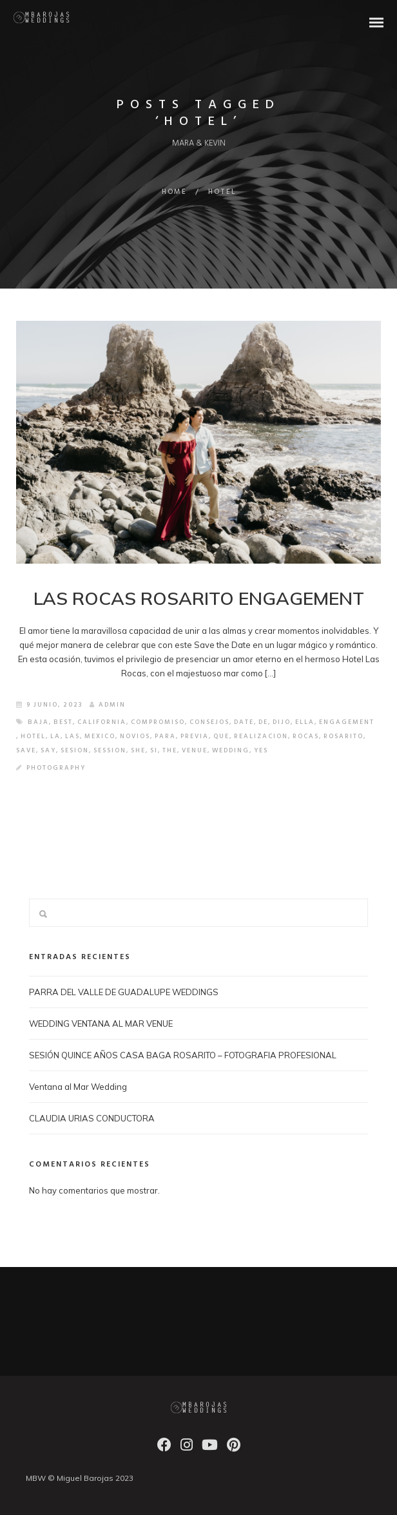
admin (108, 705)
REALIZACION (261, 736)
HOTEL (33, 736)
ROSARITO (343, 736)
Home (174, 192)
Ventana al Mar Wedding (78, 1086)
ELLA (305, 722)
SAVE (26, 750)
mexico (99, 736)
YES (261, 750)
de (263, 722)
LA (55, 736)
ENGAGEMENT (346, 722)
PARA (165, 736)
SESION (75, 750)
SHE (138, 750)
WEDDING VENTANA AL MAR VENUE (101, 1023)
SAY (48, 750)
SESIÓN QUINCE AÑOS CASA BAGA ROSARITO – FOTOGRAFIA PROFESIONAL (182, 1055)
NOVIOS (135, 736)
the (169, 750)
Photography (56, 768)
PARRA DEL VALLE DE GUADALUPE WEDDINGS (123, 992)
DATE (244, 722)
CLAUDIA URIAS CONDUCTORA (92, 1118)
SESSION (109, 750)
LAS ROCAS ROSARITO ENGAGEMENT (199, 598)
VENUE (195, 750)
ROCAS (306, 736)
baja (38, 722)
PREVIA (194, 736)
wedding (230, 750)
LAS (72, 736)
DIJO (282, 722)
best (63, 722)
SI (154, 750)
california (101, 722)
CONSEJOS (209, 722)
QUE (221, 736)
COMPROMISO (158, 722)
